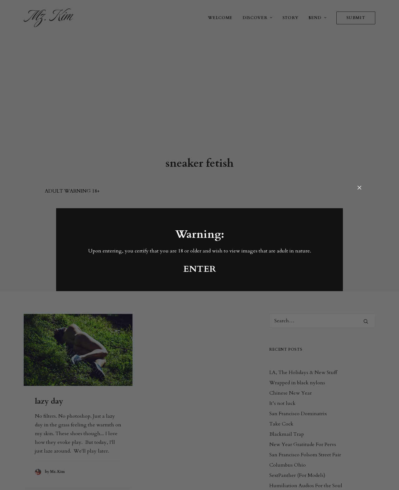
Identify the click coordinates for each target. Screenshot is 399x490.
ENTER (199, 269)
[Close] (359, 188)
